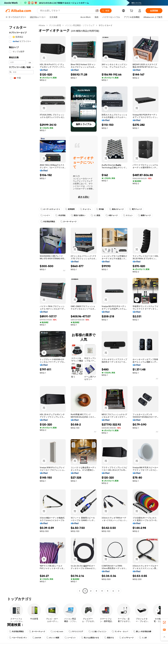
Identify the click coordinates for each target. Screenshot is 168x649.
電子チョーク (135, 209)
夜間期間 (70, 209)
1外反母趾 (60, 215)
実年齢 (100, 209)
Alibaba (42, 25)
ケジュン (128, 215)
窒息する (109, 638)
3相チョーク (112, 215)
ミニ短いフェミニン (97, 631)
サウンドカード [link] (105, 25)
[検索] (106, 10)
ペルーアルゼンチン (18, 638)
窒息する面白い (78, 215)
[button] (97, 10)
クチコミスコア (76, 631)
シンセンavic (57, 631)
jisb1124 (36, 638)
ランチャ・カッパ (120, 631)
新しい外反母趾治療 (142, 631)
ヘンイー (45, 215)
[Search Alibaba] (66, 10)
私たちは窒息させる (90, 638)
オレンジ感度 (52, 638)
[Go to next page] (118, 590)
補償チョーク (144, 215)
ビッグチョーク (126, 638)
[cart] (132, 11)
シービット (70, 638)
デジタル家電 (55, 25)
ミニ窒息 (95, 215)
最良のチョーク (116, 209)
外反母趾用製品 (47, 221)
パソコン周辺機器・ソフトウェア (80, 25)
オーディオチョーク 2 (50, 209)
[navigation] (21, 308)
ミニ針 (143, 638)
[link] (164, 622)
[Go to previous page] (79, 590)
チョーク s (85, 209)
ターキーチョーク (68, 221)
